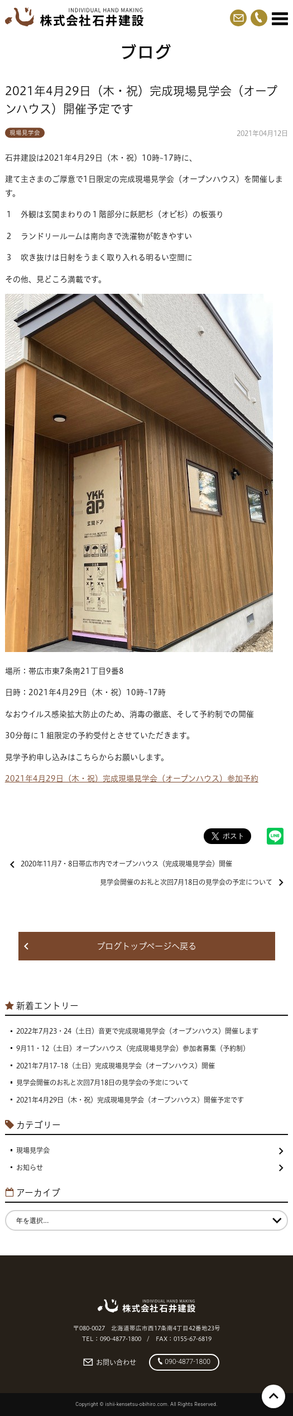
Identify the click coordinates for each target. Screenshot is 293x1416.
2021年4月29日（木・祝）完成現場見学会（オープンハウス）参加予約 (131, 778)
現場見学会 (24, 133)
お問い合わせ (109, 1362)
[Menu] (280, 18)
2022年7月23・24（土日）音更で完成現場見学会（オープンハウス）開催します (137, 1031)
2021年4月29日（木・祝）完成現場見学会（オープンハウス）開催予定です (130, 1100)
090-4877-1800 (184, 1362)
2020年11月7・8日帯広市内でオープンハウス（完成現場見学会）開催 (121, 864)
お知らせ (150, 1168)
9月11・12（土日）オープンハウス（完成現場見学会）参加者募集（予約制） (132, 1048)
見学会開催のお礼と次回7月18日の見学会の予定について (191, 882)
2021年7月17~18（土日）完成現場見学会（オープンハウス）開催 (115, 1066)
